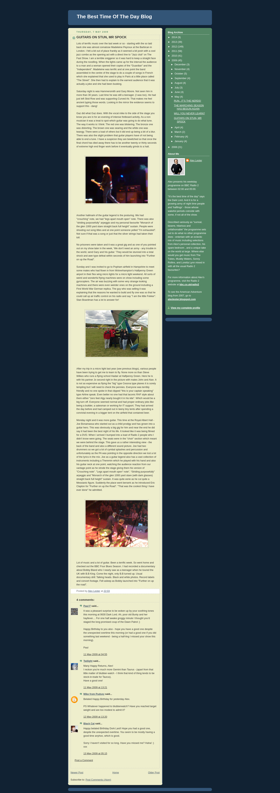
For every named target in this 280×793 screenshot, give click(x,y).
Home (115, 772)
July (177, 87)
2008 (175, 147)
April (177, 127)
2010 (175, 55)
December (181, 64)
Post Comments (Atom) (98, 779)
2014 (175, 37)
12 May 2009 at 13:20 (95, 716)
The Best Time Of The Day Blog (114, 16)
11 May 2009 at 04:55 (95, 654)
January (179, 141)
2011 (175, 51)
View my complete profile (185, 308)
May (177, 96)
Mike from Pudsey (93, 694)
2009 (175, 60)
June (178, 92)
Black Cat (88, 723)
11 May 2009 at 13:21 (95, 687)
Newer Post (77, 772)
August (179, 83)
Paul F (87, 606)
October (179, 73)
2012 (175, 46)
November (181, 69)
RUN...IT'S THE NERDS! (187, 101)
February (180, 136)
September (181, 78)
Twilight (88, 661)
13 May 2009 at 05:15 (95, 753)
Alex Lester (196, 160)
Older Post (154, 772)
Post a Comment (84, 760)
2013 (175, 42)
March (178, 132)
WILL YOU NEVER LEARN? (189, 113)
